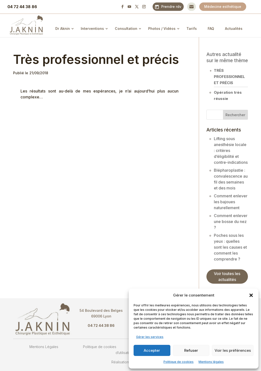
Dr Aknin (62, 28)
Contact (191, 6)
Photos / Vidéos (162, 28)
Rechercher (235, 115)
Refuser (191, 350)
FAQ (211, 28)
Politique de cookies (178, 362)
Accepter (152, 350)
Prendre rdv (171, 6)
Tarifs (191, 28)
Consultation (126, 28)
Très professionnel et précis (229, 76)
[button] (251, 295)
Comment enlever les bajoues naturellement (230, 201)
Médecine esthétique (222, 6)
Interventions (92, 28)
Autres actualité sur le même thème (227, 57)
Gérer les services (149, 337)
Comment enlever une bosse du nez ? (230, 221)
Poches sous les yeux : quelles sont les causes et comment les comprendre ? (230, 247)
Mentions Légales (43, 347)
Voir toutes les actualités (227, 276)
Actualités (233, 28)
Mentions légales (211, 362)
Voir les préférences (233, 350)
